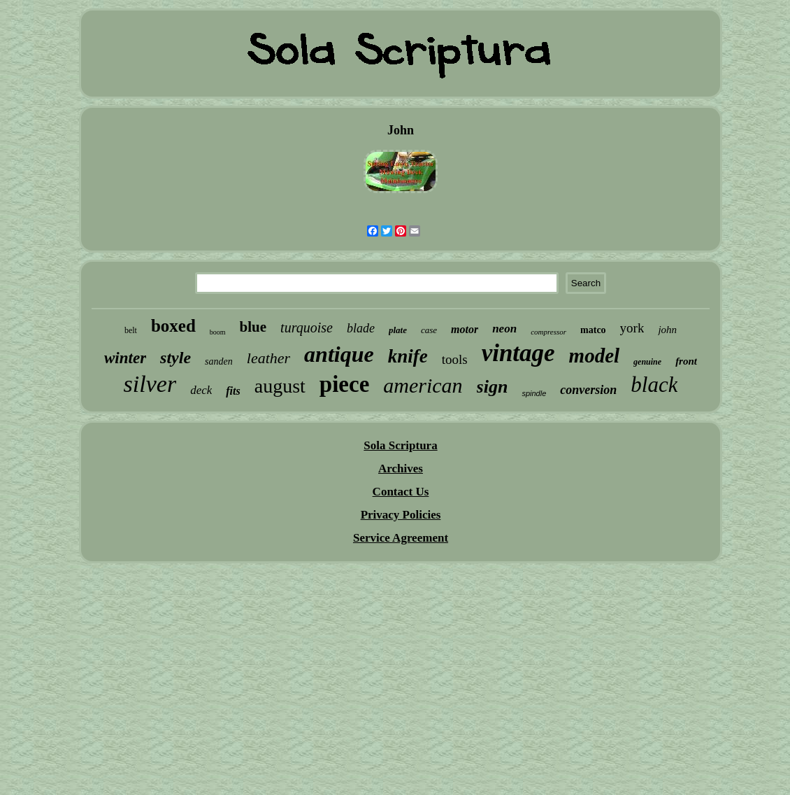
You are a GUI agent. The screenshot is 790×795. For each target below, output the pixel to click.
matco (593, 330)
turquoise (306, 327)
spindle (534, 393)
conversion (588, 390)
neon (504, 328)
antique (339, 354)
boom (218, 332)
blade (361, 328)
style (175, 358)
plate (398, 330)
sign (492, 387)
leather (268, 358)
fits (233, 391)
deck (201, 390)
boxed (173, 325)
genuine (647, 362)
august (280, 386)
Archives (400, 468)
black (654, 384)
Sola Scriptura (400, 445)
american (422, 385)
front (686, 361)
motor (464, 329)
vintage (518, 353)
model (594, 355)
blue (253, 326)
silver (150, 384)
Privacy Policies (401, 514)
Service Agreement (400, 537)
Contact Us (401, 491)
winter (125, 358)
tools (455, 359)
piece (344, 384)
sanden (219, 361)
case (429, 330)
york (632, 328)
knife (408, 356)
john (667, 329)
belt (130, 330)
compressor (548, 332)
